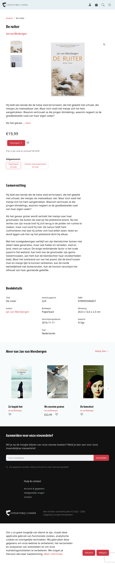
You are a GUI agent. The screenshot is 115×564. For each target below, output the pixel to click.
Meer (28, 122)
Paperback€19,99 (13, 165)
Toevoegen (16, 143)
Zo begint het (15, 407)
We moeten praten (54, 407)
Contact (28, 498)
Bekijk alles (102, 351)
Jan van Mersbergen (17, 34)
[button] (107, 389)
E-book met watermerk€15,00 (35, 165)
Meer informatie (53, 555)
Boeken (9, 18)
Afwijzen (103, 553)
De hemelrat (86, 407)
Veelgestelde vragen (34, 493)
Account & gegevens (34, 489)
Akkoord (89, 553)
